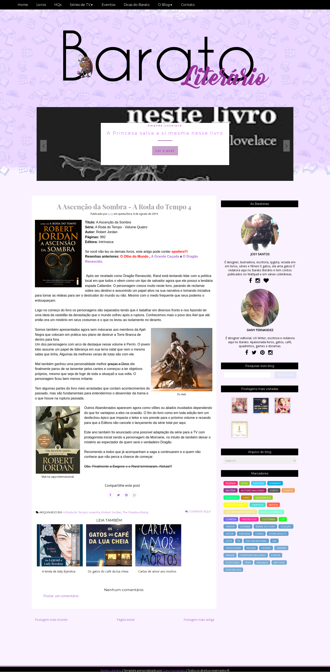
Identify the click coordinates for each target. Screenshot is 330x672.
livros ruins (233, 548)
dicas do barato (236, 504)
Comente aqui (197, 511)
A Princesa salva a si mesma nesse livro (165, 133)
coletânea (268, 519)
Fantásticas (249, 519)
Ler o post (164, 151)
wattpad (279, 562)
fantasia (258, 483)
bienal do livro (265, 526)
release (251, 548)
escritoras (232, 562)
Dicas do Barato (137, 5)
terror (230, 526)
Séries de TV (81, 5)
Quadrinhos (263, 497)
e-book (275, 555)
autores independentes (240, 511)
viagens (266, 548)
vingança (262, 562)
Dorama (245, 526)
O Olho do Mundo (134, 256)
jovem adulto (277, 533)
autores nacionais (252, 490)
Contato (188, 5)
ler (283, 519)
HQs (57, 5)
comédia (231, 519)
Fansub (230, 555)
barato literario (271, 511)
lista (229, 540)
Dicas (244, 483)
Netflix (273, 504)
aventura (232, 497)
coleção (286, 526)
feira (248, 562)
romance (275, 483)
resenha (94, 512)
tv (238, 540)
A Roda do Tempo (75, 512)
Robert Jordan (111, 512)
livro (246, 497)
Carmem (281, 548)
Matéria (231, 490)
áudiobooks (233, 569)
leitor (230, 533)
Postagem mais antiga (199, 620)
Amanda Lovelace (165, 125)
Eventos (108, 5)
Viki (274, 540)
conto (274, 490)
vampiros (257, 504)
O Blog (165, 5)
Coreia (259, 533)
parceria (244, 533)
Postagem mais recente (51, 620)
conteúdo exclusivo (253, 555)
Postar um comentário (61, 596)
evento (288, 490)
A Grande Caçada (165, 256)
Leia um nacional (256, 540)
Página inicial (125, 620)
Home (23, 5)
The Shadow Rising (135, 512)
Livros (41, 5)
